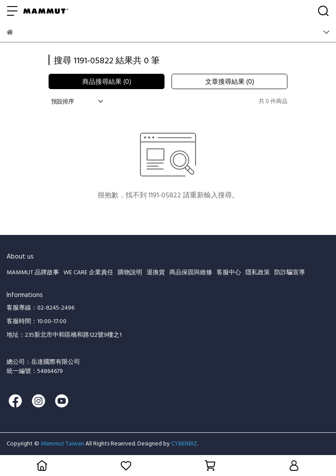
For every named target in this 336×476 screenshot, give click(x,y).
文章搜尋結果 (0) (229, 81)
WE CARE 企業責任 (88, 271)
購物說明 (130, 271)
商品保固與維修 (190, 271)
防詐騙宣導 (289, 271)
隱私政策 (257, 271)
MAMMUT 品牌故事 (33, 271)
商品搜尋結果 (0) (106, 81)
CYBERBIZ (184, 443)
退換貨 (156, 271)
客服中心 (229, 271)
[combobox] (78, 101)
